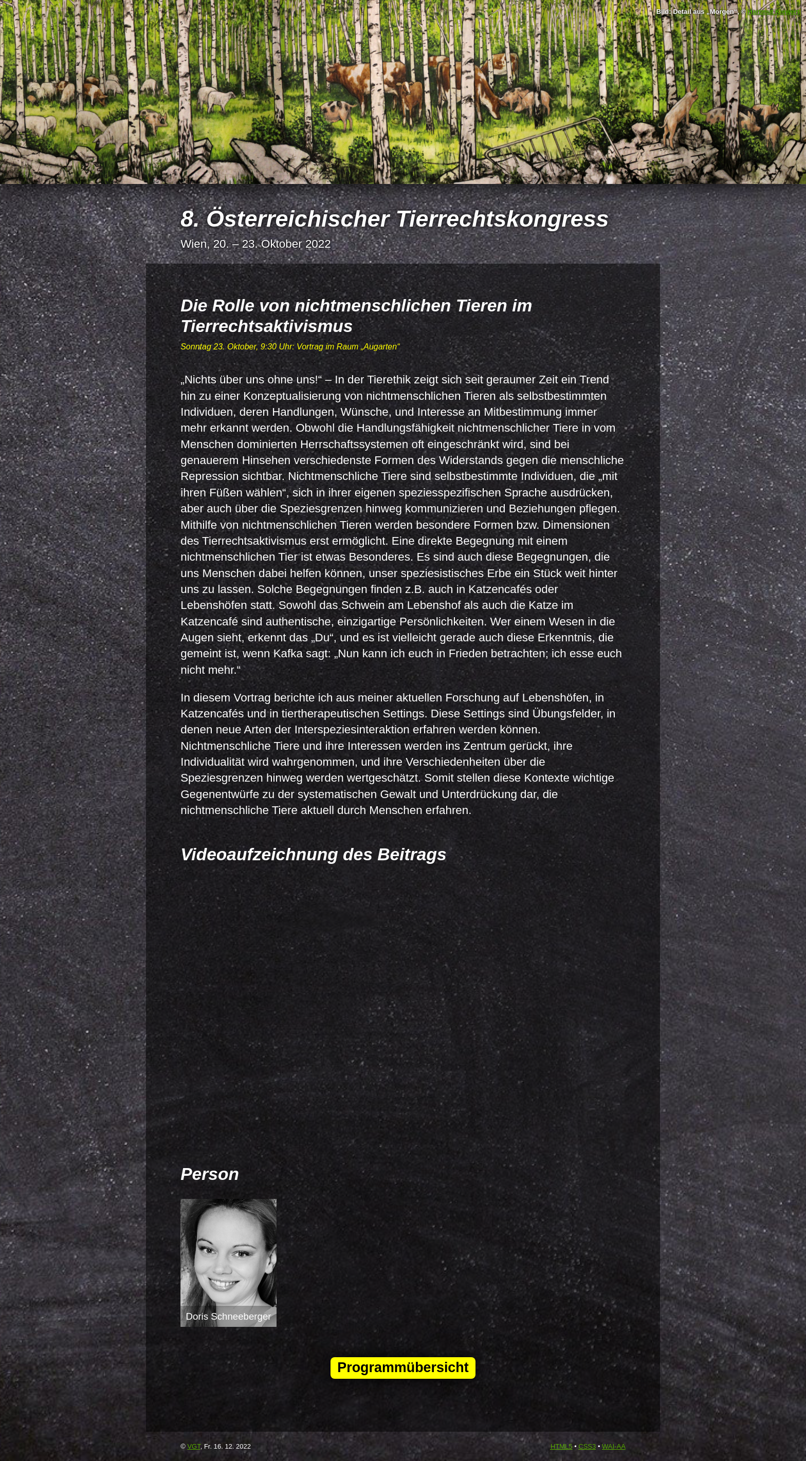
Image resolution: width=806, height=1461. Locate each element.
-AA (614, 1446)
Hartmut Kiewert (773, 11)
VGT (193, 1446)
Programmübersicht (402, 1367)
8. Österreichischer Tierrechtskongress (394, 218)
